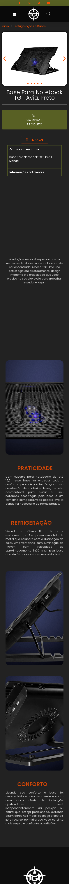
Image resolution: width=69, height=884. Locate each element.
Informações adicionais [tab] (26, 172)
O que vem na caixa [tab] (24, 149)
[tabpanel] (34, 160)
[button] (14, 14)
